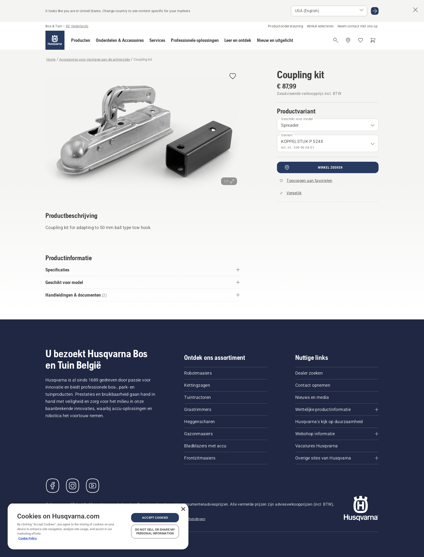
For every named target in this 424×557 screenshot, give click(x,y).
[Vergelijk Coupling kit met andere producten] (291, 193)
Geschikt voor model (297, 119)
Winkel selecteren (320, 26)
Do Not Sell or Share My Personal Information (155, 531)
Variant (287, 135)
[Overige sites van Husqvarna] (336, 458)
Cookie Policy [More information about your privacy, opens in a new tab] (27, 538)
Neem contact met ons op (358, 26)
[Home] (54, 40)
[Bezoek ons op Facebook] (52, 486)
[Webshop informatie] (336, 433)
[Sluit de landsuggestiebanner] (415, 10)
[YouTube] (92, 486)
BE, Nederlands (77, 26)
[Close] (183, 509)
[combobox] (328, 125)
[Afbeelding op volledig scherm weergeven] (142, 133)
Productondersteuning (285, 26)
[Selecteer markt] (329, 11)
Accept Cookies (155, 517)
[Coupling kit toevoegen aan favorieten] (232, 76)
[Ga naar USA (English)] (375, 11)
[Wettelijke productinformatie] (336, 409)
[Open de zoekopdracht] (335, 40)
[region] (98, 526)
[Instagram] (72, 486)
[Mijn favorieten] (360, 40)
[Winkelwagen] (373, 40)
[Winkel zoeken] (348, 40)
